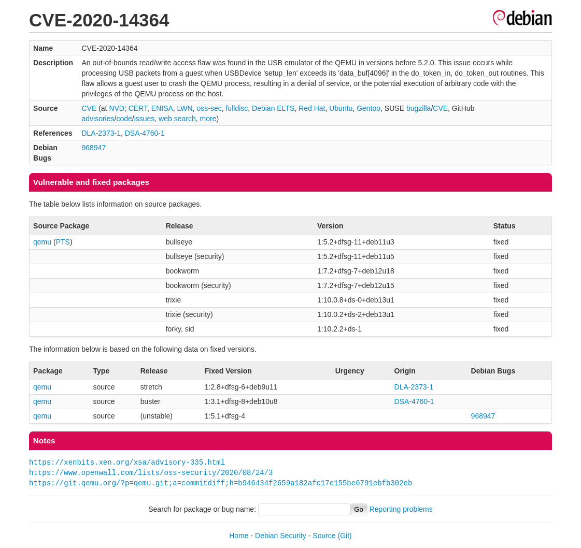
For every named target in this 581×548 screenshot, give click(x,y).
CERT (138, 108)
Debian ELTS (273, 108)
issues (144, 118)
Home (238, 535)
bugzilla (418, 108)
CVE (88, 108)
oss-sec (208, 108)
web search (177, 118)
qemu (42, 242)
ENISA (162, 108)
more (208, 118)
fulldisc (236, 108)
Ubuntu (340, 108)
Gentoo (368, 108)
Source (324, 535)
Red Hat (312, 108)
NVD (116, 108)
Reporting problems (401, 509)
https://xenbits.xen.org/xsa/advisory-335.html (127, 462)
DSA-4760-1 (145, 133)
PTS (63, 242)
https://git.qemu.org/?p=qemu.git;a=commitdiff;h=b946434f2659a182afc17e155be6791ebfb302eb (220, 483)
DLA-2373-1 (101, 133)
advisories (97, 118)
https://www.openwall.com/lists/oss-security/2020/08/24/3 (151, 473)
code (124, 118)
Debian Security (280, 535)
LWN (185, 108)
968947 (93, 147)
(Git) (345, 535)
